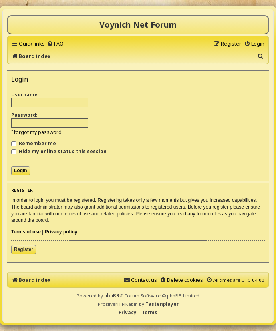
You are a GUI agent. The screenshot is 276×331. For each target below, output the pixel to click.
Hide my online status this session (59, 151)
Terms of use (26, 232)
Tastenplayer (162, 304)
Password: (24, 115)
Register (23, 249)
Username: (25, 94)
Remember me (33, 143)
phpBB (111, 296)
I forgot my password (36, 132)
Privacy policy (61, 232)
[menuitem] (55, 43)
